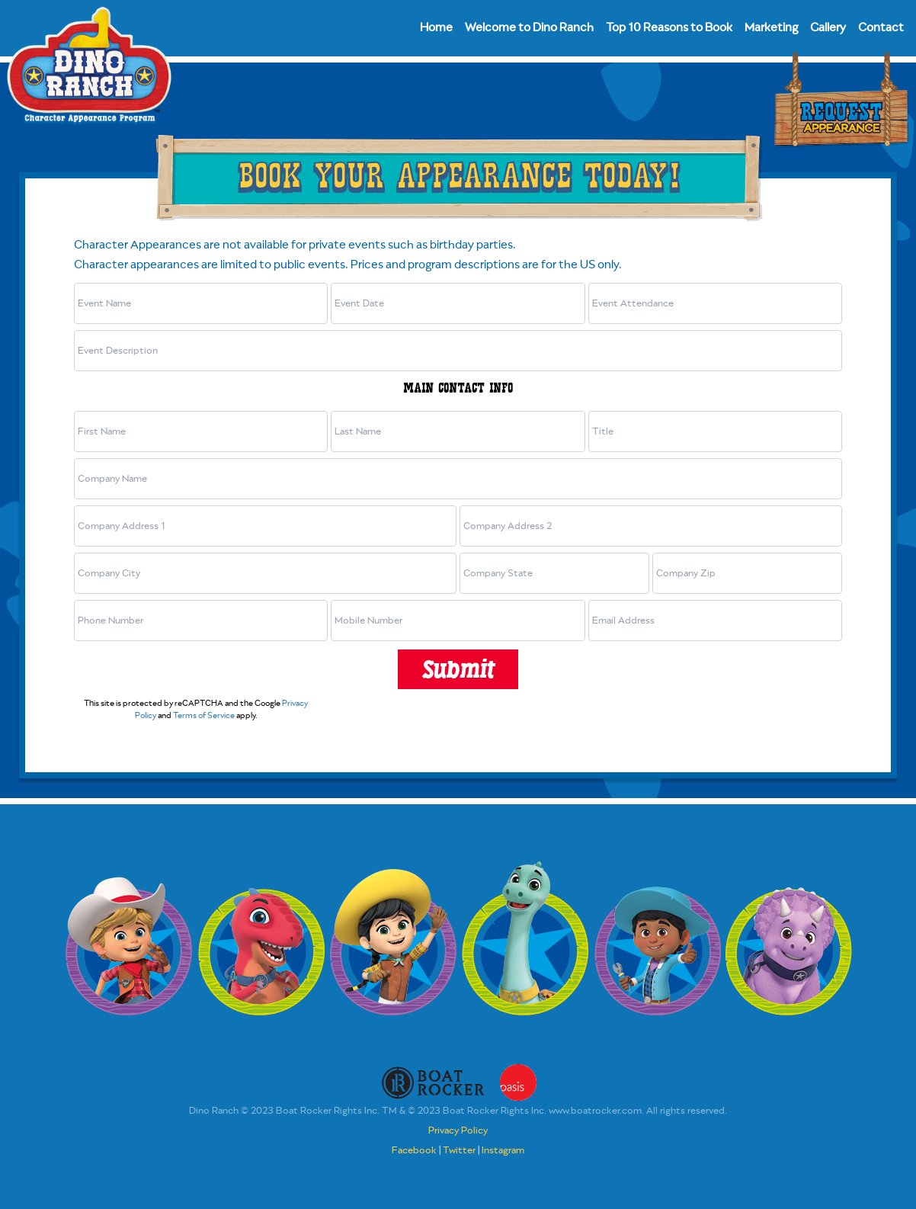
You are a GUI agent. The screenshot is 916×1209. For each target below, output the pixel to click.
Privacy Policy (458, 1131)
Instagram (503, 1151)
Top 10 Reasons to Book (669, 27)
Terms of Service (204, 715)
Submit (458, 669)
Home (436, 27)
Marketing (771, 27)
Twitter (459, 1151)
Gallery (828, 27)
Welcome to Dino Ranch (529, 27)
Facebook (414, 1151)
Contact (881, 27)
